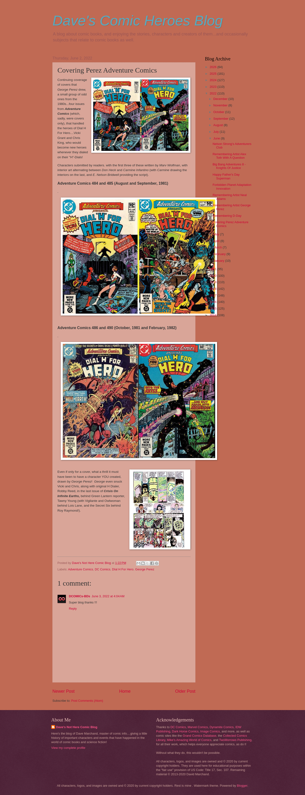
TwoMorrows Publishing (235, 740)
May (216, 234)
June (217, 138)
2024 (213, 80)
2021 (213, 269)
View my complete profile (68, 748)
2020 (213, 275)
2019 (213, 282)
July (216, 131)
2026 (213, 67)
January (219, 260)
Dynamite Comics (222, 727)
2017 (213, 295)
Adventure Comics (80, 569)
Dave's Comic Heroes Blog (137, 21)
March (218, 247)
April (216, 241)
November (220, 105)
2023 (213, 87)
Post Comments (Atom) (87, 700)
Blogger (242, 785)
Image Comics (210, 731)
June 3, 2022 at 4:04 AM (108, 596)
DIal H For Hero (122, 569)
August (218, 125)
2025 (213, 73)
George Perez (144, 569)
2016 (213, 302)
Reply (73, 608)
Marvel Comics (198, 727)
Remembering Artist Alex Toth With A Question (229, 155)
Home (125, 691)
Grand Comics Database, (200, 735)
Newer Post (63, 691)
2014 (213, 315)
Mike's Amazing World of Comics (189, 740)
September (221, 118)
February (219, 254)
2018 (213, 289)
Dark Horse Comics (185, 731)
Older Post (185, 691)
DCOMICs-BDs (79, 596)
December (220, 99)
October (219, 112)
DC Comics (102, 569)
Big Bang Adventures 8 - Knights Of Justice (229, 166)
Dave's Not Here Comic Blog (76, 727)
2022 (213, 93)
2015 (213, 308)
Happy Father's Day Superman (226, 176)
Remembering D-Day (227, 215)
